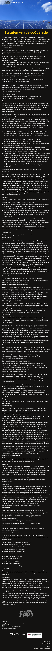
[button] (2, 2)
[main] (26, 318)
